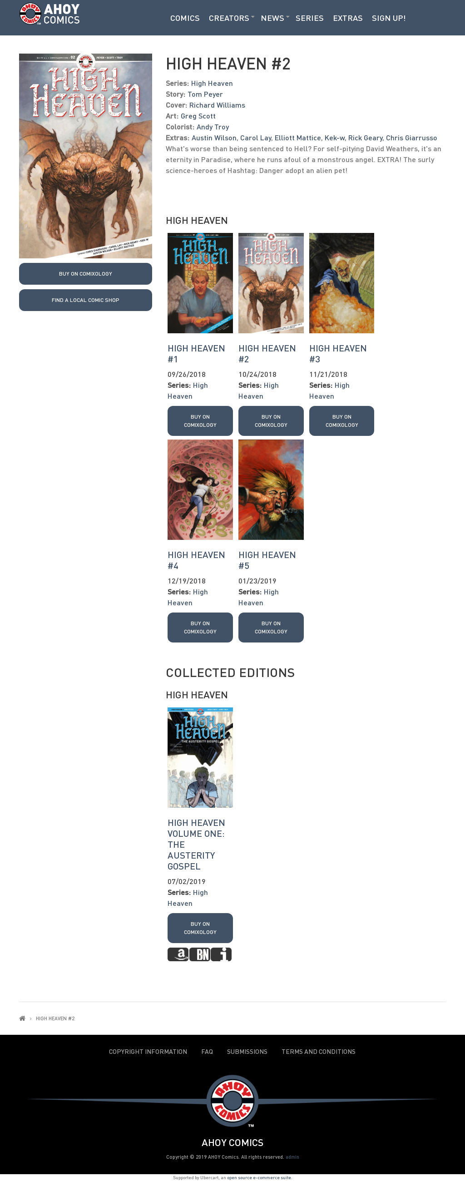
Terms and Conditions (319, 1051)
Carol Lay (255, 137)
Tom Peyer (205, 93)
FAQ (207, 1051)
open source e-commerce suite (259, 1177)
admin (292, 1157)
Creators (229, 18)
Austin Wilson (214, 137)
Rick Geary (365, 137)
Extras (348, 18)
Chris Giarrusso (411, 137)
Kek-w (335, 137)
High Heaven (212, 83)
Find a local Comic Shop (85, 299)
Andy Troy (213, 126)
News (272, 18)
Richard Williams (217, 104)
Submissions (247, 1051)
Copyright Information (148, 1051)
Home (22, 1018)
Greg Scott (198, 115)
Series (310, 18)
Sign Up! (389, 18)
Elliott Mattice (298, 137)
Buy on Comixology (85, 273)
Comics (185, 18)
